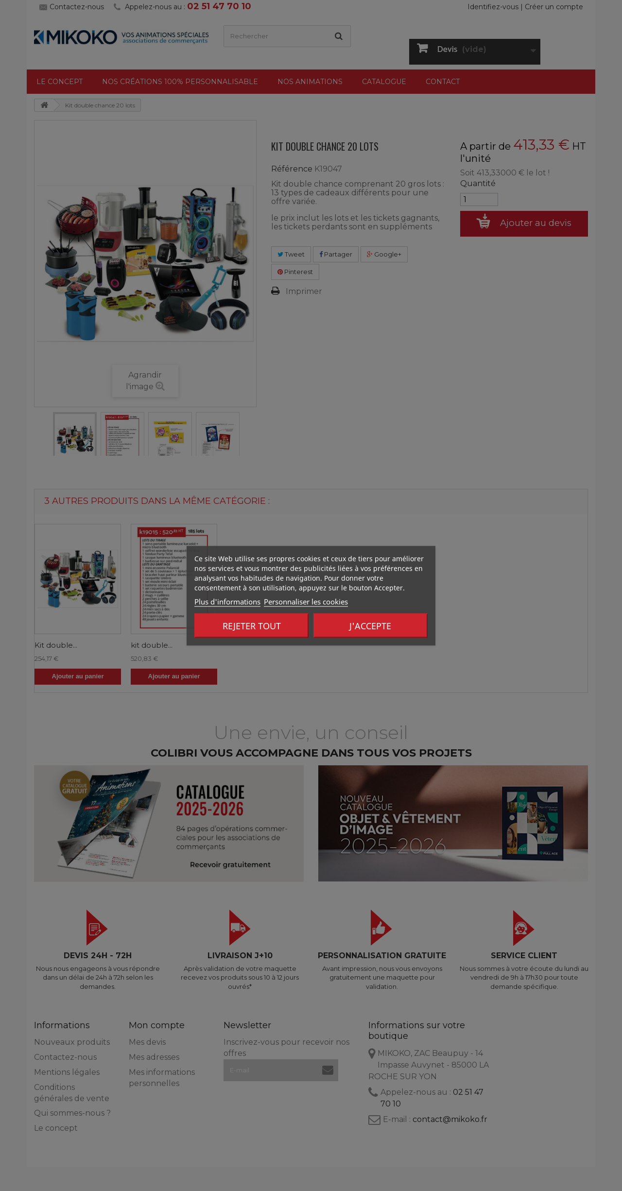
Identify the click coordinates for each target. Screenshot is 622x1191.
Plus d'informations (227, 601)
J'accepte (370, 625)
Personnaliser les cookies (306, 601)
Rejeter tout (252, 625)
